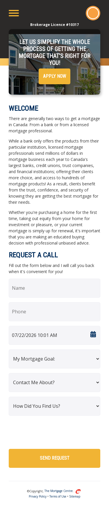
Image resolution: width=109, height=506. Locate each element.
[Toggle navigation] (14, 13)
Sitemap (74, 496)
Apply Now (54, 76)
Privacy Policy (38, 496)
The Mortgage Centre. (62, 491)
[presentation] (53, 431)
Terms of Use (57, 496)
